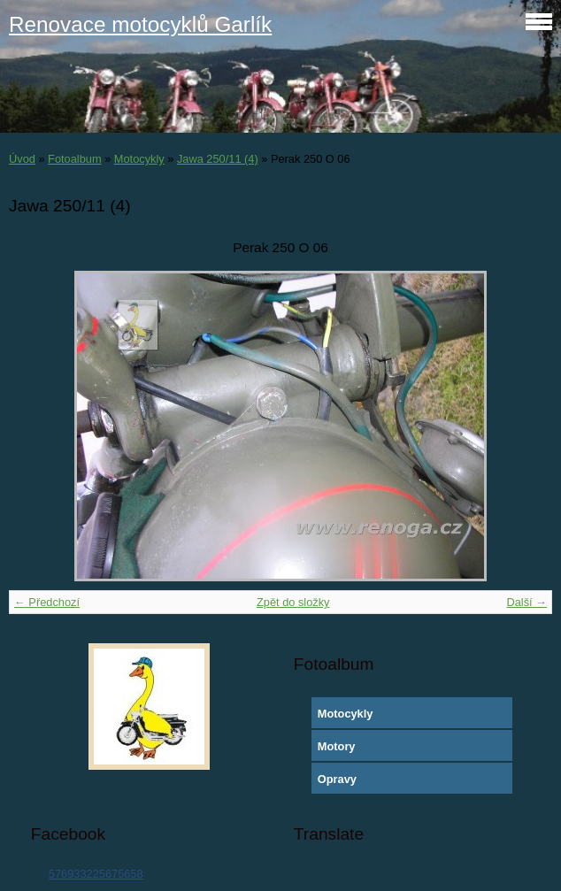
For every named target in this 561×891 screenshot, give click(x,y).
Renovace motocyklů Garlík (140, 24)
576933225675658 (96, 873)
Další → (526, 602)
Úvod (22, 158)
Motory (337, 746)
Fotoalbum (74, 158)
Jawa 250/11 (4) (217, 158)
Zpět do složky (293, 602)
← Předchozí (47, 602)
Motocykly (139, 158)
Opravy (337, 779)
